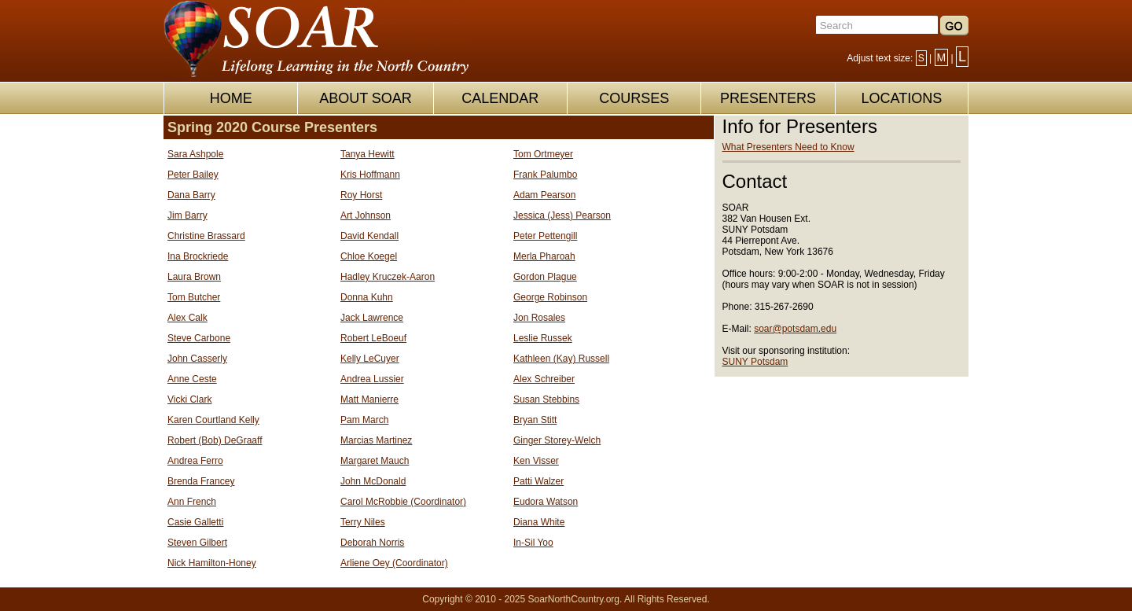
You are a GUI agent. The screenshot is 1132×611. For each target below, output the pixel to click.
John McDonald (373, 481)
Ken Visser (536, 460)
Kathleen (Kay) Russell (561, 358)
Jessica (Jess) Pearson (562, 215)
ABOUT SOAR (365, 98)
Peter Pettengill (545, 235)
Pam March (364, 419)
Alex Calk (187, 317)
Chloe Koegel (368, 256)
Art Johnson (365, 215)
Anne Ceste (192, 379)
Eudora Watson (545, 501)
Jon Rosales (539, 317)
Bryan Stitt (535, 419)
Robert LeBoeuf (373, 338)
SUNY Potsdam (755, 361)
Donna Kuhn (366, 297)
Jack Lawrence (371, 317)
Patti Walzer (538, 481)
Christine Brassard (206, 235)
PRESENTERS (768, 98)
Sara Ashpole (195, 154)
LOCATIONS (901, 98)
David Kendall (369, 235)
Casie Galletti (195, 522)
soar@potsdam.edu (795, 328)
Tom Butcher (193, 297)
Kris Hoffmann (370, 174)
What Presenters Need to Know (788, 147)
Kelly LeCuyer (369, 358)
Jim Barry (187, 215)
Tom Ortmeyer (543, 154)
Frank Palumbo (545, 174)
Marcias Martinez (376, 440)
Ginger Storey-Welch (557, 440)
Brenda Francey (200, 481)
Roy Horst (361, 195)
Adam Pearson (544, 195)
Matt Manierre (369, 399)
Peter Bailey (193, 174)
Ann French (191, 501)
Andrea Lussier (372, 379)
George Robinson (550, 297)
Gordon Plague (545, 276)
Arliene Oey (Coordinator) (394, 563)
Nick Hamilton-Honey (211, 563)
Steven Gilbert (197, 542)
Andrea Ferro (195, 460)
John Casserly (197, 358)
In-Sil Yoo (533, 542)
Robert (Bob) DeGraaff (215, 440)
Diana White (538, 522)
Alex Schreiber (544, 379)
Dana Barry (191, 195)
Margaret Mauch (374, 460)
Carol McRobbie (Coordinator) (403, 501)
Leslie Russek (542, 338)
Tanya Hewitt (367, 154)
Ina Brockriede (197, 256)
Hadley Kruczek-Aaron (387, 276)
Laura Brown (194, 276)
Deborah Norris (372, 542)
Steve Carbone (198, 338)
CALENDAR (499, 98)
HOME (231, 98)
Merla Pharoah (544, 256)
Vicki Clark (189, 399)
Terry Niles (362, 522)
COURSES (634, 98)
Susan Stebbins (546, 399)
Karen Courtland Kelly (213, 419)
